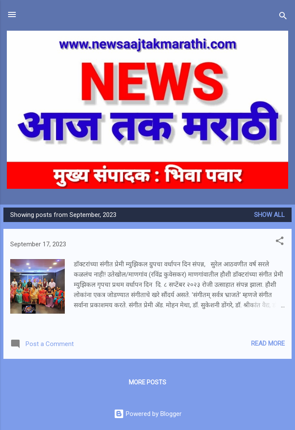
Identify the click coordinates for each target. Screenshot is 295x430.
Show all (269, 215)
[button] (280, 242)
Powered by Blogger (148, 414)
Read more (268, 343)
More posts (147, 382)
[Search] (283, 17)
